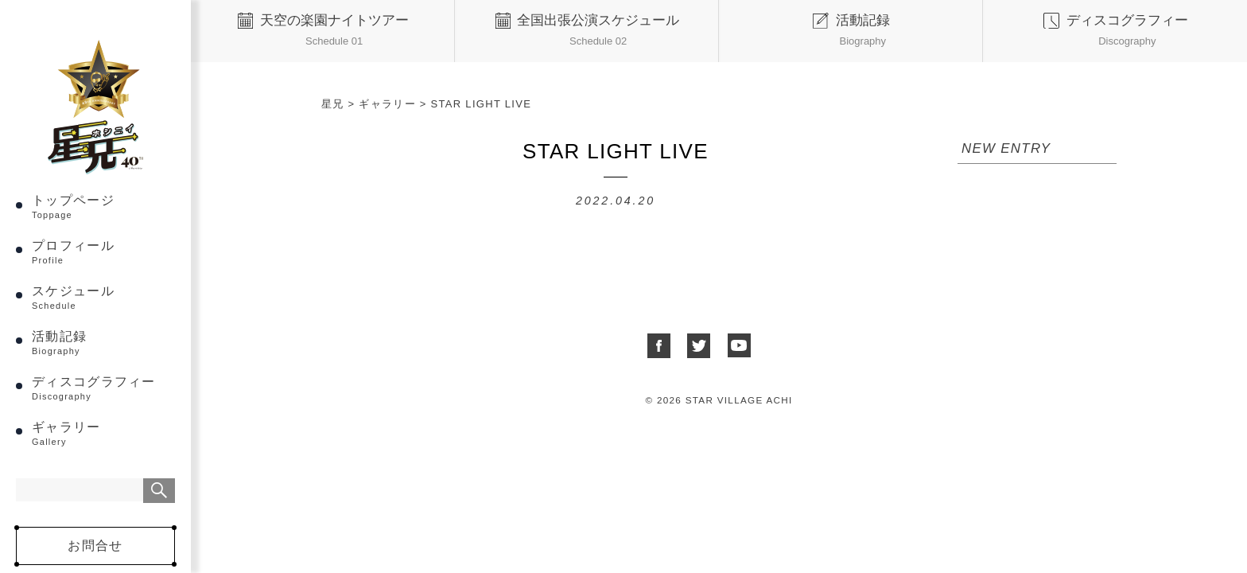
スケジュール (103, 297)
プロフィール (103, 252)
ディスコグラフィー (103, 388)
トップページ (103, 206)
